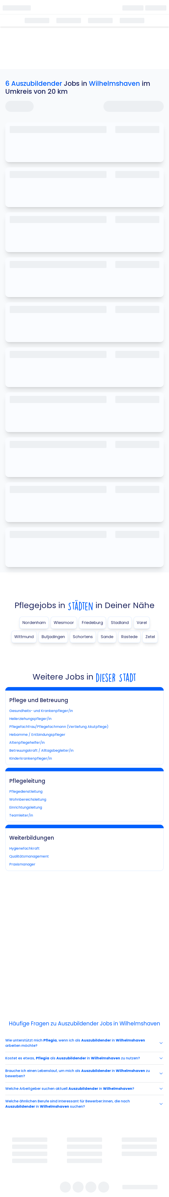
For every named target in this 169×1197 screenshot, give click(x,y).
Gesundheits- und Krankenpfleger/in (41, 710)
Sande (107, 636)
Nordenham (34, 622)
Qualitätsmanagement (29, 856)
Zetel (150, 636)
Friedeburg (92, 622)
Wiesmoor (64, 622)
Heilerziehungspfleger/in (30, 718)
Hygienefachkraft (24, 848)
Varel (142, 622)
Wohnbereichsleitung (27, 799)
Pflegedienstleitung (25, 791)
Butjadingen (53, 636)
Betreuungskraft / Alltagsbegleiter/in (41, 750)
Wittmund (24, 636)
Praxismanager (22, 864)
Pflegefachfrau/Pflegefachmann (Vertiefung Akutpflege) (58, 726)
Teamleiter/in (21, 815)
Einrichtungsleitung (25, 807)
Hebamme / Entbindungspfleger (37, 734)
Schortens (83, 636)
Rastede (129, 636)
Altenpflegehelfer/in (27, 742)
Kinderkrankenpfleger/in (30, 758)
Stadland (120, 622)
